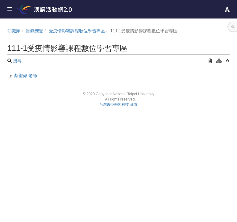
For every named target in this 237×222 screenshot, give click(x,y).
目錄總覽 (34, 30)
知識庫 (13, 30)
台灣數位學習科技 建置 (118, 104)
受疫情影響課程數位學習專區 (77, 30)
